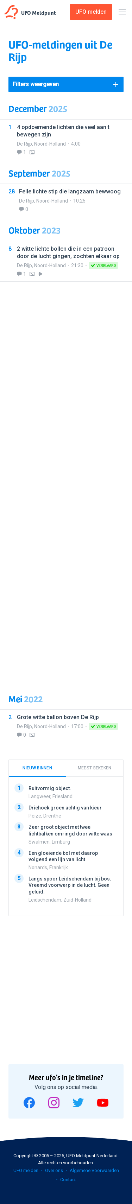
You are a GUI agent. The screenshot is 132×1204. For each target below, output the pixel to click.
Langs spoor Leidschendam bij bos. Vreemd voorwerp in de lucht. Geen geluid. (70, 885)
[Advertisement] (66, 483)
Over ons (54, 1170)
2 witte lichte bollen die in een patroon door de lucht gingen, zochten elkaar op (68, 252)
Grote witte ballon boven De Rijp (58, 717)
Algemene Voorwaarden (94, 1170)
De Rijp (24, 144)
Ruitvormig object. (50, 788)
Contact (68, 1179)
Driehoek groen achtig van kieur (65, 808)
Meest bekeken (95, 768)
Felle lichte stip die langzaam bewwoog (70, 191)
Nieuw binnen (37, 768)
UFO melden (25, 1170)
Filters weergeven (36, 84)
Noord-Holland (50, 144)
